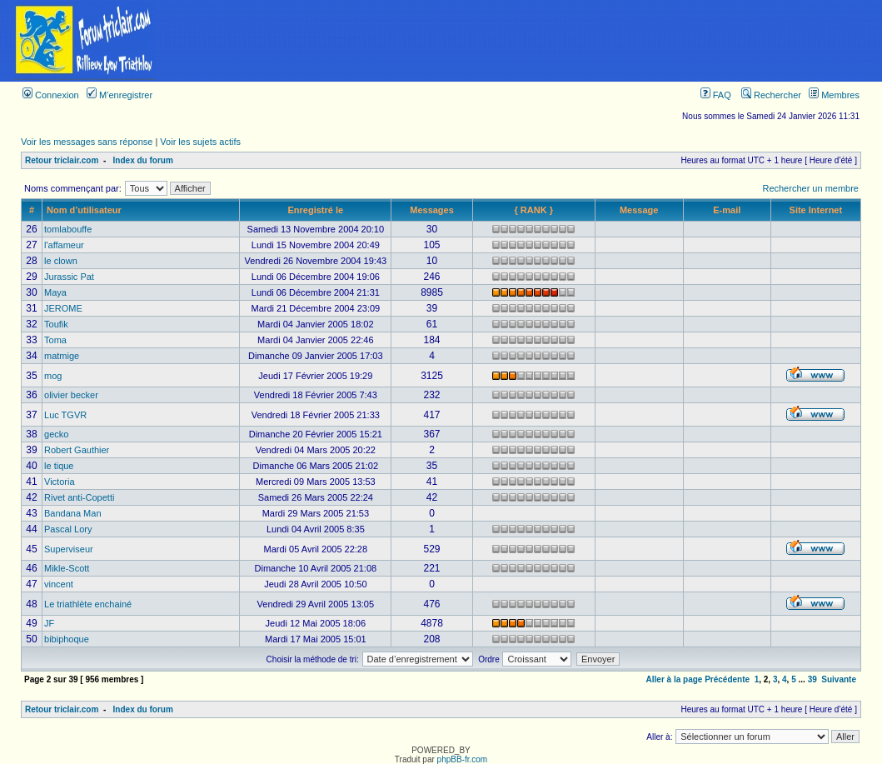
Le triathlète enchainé (88, 604)
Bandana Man (73, 513)
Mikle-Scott (66, 568)
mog (53, 376)
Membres (834, 95)
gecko (56, 434)
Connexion (50, 95)
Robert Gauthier (76, 450)
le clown (60, 261)
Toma (55, 340)
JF (49, 623)
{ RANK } (533, 210)
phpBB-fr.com (462, 759)
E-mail (726, 210)
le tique (58, 466)
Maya (55, 292)
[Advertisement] (525, 40)
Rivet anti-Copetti (79, 497)
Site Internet (816, 210)
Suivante (838, 679)
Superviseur (68, 549)
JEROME (63, 308)
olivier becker (71, 395)
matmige (61, 356)
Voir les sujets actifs (200, 142)
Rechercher (771, 95)
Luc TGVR (65, 415)
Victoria (59, 482)
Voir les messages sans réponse (86, 142)
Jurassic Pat (69, 277)
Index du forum (143, 160)
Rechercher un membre (810, 188)
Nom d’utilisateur (84, 210)
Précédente (727, 679)
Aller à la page (674, 679)
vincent (58, 584)
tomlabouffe (68, 229)
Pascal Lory (68, 529)
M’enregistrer (119, 95)
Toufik (56, 324)
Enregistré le (316, 210)
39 (812, 679)
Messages (432, 210)
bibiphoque (66, 639)
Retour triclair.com (61, 160)
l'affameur (64, 245)
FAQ (715, 95)
